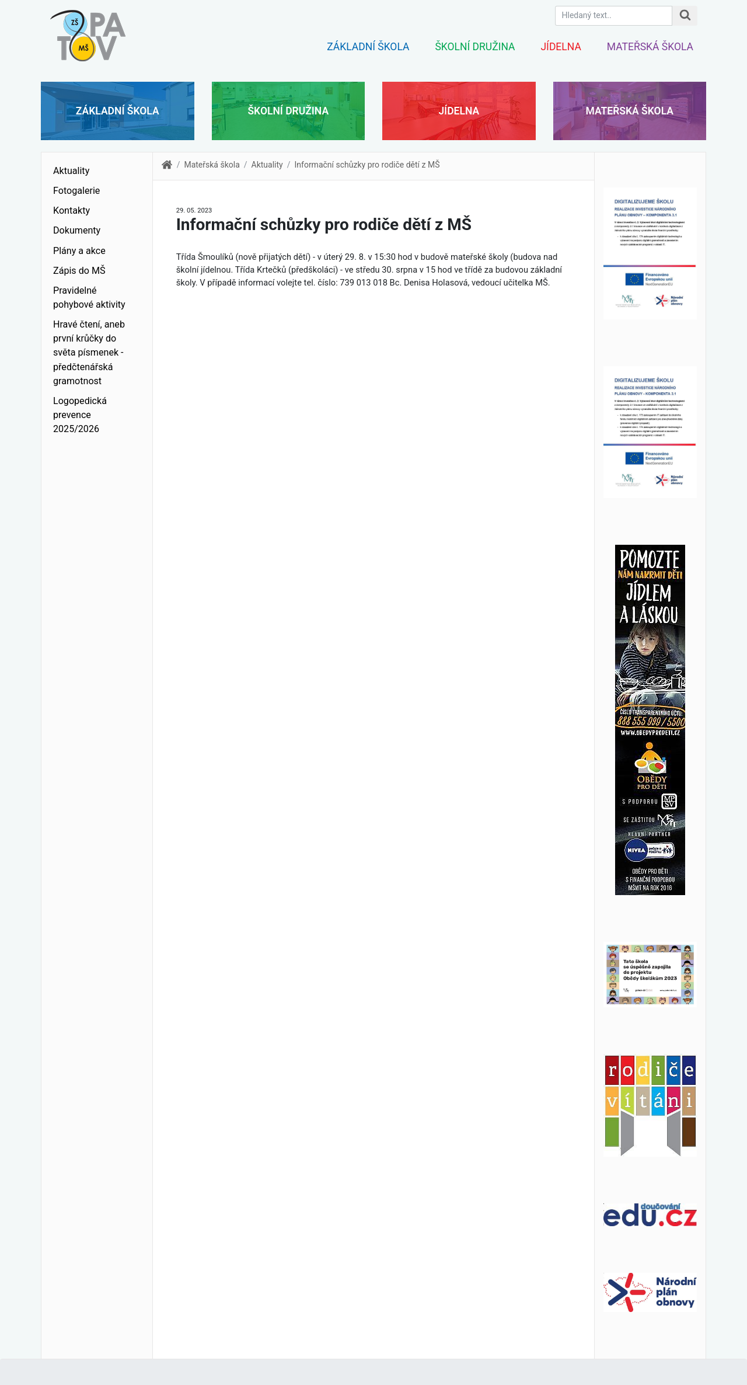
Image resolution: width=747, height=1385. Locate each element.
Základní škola (368, 47)
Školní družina (475, 47)
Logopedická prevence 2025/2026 (80, 414)
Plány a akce (79, 250)
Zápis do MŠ (79, 270)
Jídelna (560, 47)
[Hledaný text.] (613, 16)
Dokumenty (76, 230)
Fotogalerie (76, 190)
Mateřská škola (650, 47)
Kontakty (71, 210)
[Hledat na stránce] (684, 16)
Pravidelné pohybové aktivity (89, 297)
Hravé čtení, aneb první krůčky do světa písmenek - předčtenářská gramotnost (89, 353)
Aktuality (71, 170)
